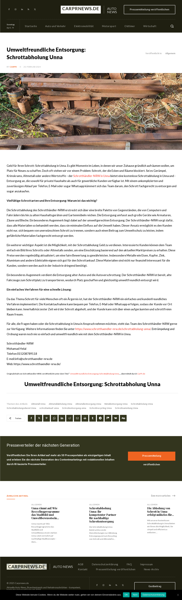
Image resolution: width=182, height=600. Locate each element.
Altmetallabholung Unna (60, 404)
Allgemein (170, 53)
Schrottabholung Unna (142, 404)
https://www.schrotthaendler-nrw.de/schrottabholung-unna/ (113, 329)
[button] (172, 26)
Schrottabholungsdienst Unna (21, 408)
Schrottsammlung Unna (126, 408)
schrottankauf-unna (49, 408)
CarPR (13, 66)
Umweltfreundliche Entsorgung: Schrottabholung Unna (94, 373)
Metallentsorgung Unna (115, 404)
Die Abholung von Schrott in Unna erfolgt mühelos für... (160, 511)
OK (126, 594)
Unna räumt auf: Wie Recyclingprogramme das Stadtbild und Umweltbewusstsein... (45, 513)
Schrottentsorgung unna (74, 408)
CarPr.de (141, 373)
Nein (135, 594)
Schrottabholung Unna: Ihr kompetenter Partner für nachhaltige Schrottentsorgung (102, 514)
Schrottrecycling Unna (100, 408)
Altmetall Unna (38, 404)
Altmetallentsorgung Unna (88, 404)
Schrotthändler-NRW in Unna (91, 176)
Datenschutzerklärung (153, 594)
